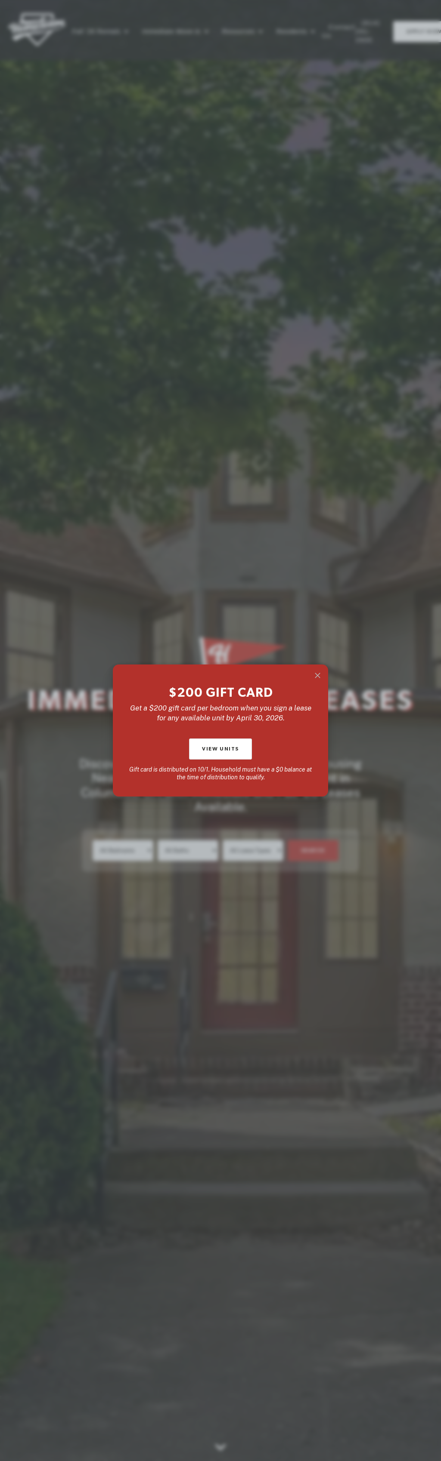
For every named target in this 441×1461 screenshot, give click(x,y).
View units (220, 748)
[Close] (317, 675)
